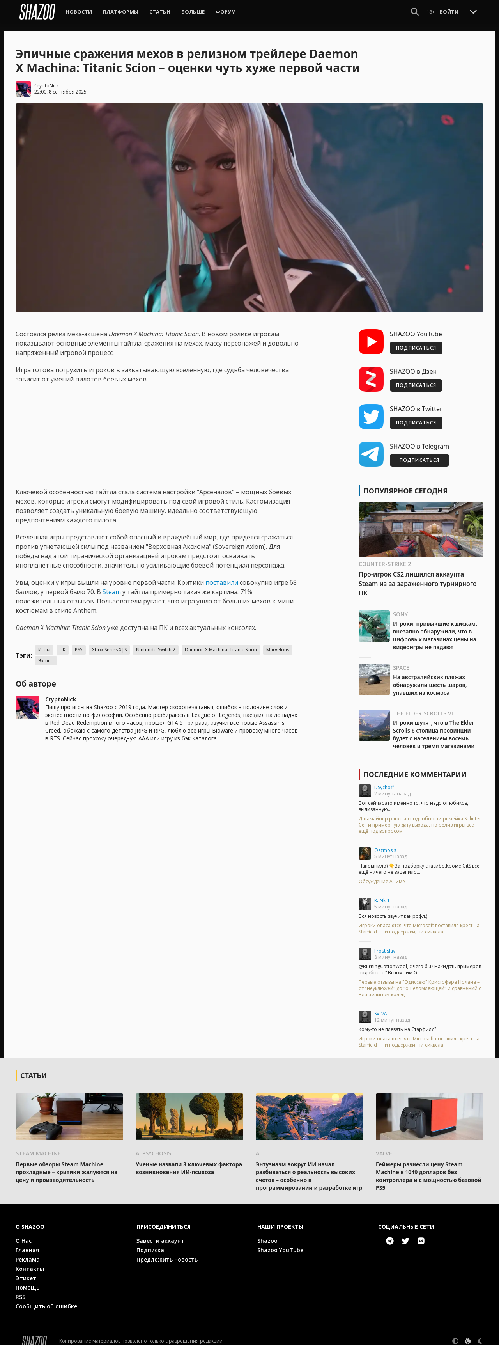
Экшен (46, 652)
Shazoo (267, 1233)
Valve (384, 1145)
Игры (44, 642)
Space (401, 660)
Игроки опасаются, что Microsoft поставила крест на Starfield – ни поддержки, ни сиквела (419, 921)
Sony (400, 606)
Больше (193, 11)
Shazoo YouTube (280, 1242)
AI (258, 1145)
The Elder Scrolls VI (423, 705)
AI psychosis (153, 1145)
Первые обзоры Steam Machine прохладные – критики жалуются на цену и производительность (67, 1164)
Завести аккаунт (160, 1233)
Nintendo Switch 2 (155, 642)
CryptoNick (46, 78)
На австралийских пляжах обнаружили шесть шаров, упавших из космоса (430, 676)
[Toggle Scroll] (473, 11)
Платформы (120, 11)
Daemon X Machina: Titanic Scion (221, 642)
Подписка (150, 1242)
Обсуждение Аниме (382, 874)
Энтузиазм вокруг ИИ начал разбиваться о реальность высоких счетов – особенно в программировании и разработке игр (309, 1168)
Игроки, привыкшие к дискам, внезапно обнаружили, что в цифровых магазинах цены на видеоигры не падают (435, 627)
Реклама (28, 1251)
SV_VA (380, 1006)
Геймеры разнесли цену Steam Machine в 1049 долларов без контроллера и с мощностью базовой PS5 (428, 1168)
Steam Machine (38, 1145)
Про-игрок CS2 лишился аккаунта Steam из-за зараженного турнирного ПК (418, 575)
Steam (112, 584)
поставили (221, 574)
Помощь (27, 1279)
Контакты (30, 1261)
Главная (27, 1242)
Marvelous (277, 642)
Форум (226, 11)
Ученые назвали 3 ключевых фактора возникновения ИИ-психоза (189, 1160)
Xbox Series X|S (109, 642)
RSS (20, 1289)
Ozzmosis (385, 842)
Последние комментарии (415, 766)
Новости (78, 11)
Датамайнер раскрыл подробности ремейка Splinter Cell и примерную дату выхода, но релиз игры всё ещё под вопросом (420, 817)
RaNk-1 (382, 892)
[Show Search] (415, 11)
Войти (448, 11)
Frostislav (384, 943)
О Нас (24, 1233)
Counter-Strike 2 (385, 556)
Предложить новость (167, 1251)
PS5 (79, 642)
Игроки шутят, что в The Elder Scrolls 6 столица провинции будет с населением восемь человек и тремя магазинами (433, 726)
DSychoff (384, 779)
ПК (62, 642)
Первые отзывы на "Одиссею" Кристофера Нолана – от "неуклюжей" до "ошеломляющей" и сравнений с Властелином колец (420, 980)
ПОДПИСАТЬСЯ (416, 340)
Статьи (159, 11)
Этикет (26, 1270)
